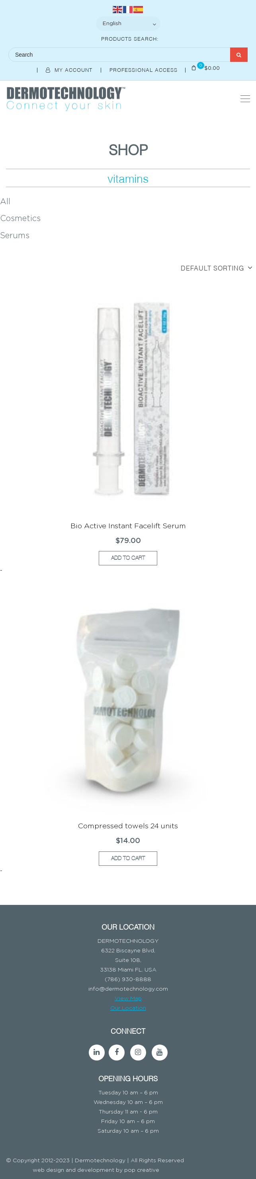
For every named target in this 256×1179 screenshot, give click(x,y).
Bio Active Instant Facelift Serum (128, 526)
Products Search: (130, 38)
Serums (14, 236)
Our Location (128, 1008)
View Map (128, 998)
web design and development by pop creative (96, 1170)
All (5, 202)
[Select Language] (128, 23)
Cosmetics (20, 219)
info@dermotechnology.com (128, 989)
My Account (70, 69)
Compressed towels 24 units (128, 826)
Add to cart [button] (128, 558)
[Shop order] (128, 268)
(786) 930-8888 (128, 979)
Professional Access (144, 69)
